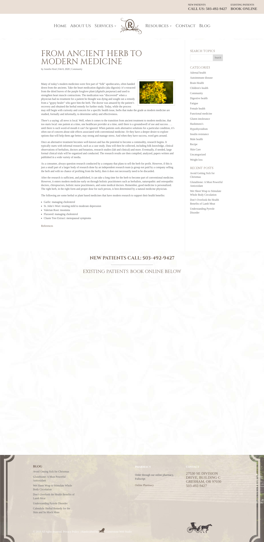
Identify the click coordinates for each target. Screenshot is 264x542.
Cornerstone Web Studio (118, 531)
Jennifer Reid (50, 69)
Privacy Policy (71, 531)
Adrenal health (198, 72)
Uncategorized (198, 154)
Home (60, 26)
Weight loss (196, 159)
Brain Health (197, 82)
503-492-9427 (158, 258)
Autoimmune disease (201, 77)
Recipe (193, 144)
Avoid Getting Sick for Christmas (51, 471)
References (47, 225)
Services (104, 26)
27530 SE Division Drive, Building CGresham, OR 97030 (203, 477)
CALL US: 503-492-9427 (207, 7)
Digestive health (199, 98)
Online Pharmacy (144, 485)
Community (76, 69)
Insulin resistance (199, 134)
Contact (185, 26)
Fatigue (194, 103)
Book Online (244, 7)
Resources (157, 26)
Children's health (199, 88)
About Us (80, 26)
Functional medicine (201, 113)
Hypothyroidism (199, 128)
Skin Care (195, 149)
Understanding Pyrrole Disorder (50, 503)
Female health (197, 108)
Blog (204, 26)
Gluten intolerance (200, 118)
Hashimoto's (196, 123)
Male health (196, 139)
